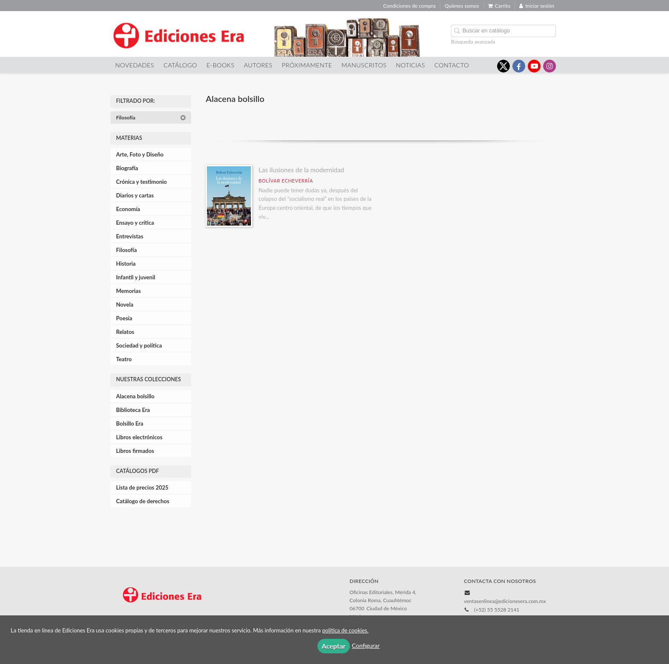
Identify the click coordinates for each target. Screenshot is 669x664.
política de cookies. (345, 630)
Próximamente (307, 65)
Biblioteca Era (133, 409)
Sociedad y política (139, 345)
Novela (125, 304)
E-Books (221, 65)
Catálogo (180, 65)
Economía (128, 209)
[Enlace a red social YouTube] (534, 66)
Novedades (134, 65)
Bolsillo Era (129, 423)
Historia (126, 263)
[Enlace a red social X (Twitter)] (503, 66)
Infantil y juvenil (135, 277)
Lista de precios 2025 (142, 487)
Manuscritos (364, 65)
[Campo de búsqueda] (503, 31)
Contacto (451, 65)
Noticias (410, 65)
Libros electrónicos (139, 437)
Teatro (124, 359)
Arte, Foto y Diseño (139, 154)
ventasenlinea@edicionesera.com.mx (505, 601)
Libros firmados (135, 450)
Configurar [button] (366, 645)
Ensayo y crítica (135, 222)
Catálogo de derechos (142, 501)
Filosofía (151, 117)
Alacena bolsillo (135, 396)
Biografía (127, 168)
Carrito (499, 6)
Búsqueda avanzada (473, 41)
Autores (258, 65)
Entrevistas (129, 236)
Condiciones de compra (409, 6)
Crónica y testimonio (141, 181)
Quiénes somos (462, 6)
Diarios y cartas (135, 195)
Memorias (128, 290)
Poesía (124, 318)
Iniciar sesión (536, 6)
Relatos (125, 331)
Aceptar (334, 646)
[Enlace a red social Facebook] (518, 66)
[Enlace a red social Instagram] (549, 66)
